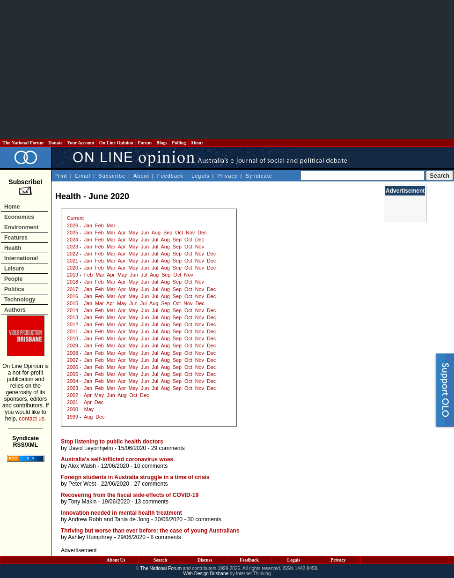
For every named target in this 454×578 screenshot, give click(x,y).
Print (60, 176)
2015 (72, 303)
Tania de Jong (132, 519)
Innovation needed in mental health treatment (121, 513)
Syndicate (259, 176)
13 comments (151, 501)
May (133, 232)
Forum (145, 142)
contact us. (32, 418)
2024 (72, 239)
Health (13, 248)
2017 (72, 289)
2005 (72, 374)
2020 (72, 267)
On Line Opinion (116, 142)
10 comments (151, 466)
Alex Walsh (82, 466)
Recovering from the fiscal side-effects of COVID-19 (129, 495)
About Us (115, 560)
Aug (156, 232)
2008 (72, 353)
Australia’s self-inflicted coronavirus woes (117, 459)
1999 (72, 417)
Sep (167, 232)
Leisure (14, 268)
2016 (72, 296)
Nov (190, 232)
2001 (72, 402)
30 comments (204, 519)
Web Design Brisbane (206, 573)
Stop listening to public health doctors (112, 441)
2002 (72, 395)
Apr (122, 232)
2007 (72, 360)
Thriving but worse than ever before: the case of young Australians (150, 530)
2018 (72, 282)
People (13, 279)
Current (75, 218)
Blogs (161, 142)
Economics (19, 217)
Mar (111, 225)
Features (16, 237)
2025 (72, 232)
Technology (19, 299)
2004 (72, 381)
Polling (179, 142)
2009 (72, 345)
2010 (72, 338)
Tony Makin (82, 501)
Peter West (82, 483)
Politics (14, 289)
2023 (72, 246)
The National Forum (23, 142)
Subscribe (111, 176)
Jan (88, 225)
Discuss (205, 560)
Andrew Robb (85, 519)
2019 (72, 275)
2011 (72, 331)
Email (83, 176)
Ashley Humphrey (90, 537)
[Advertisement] (227, 69)
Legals (200, 176)
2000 (72, 409)
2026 (72, 225)
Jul (155, 239)
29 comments (168, 448)
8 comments (165, 537)
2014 (72, 310)
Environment (21, 227)
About (197, 142)
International (21, 258)
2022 (72, 253)
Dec (202, 232)
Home (12, 206)
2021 (72, 260)
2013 (72, 317)
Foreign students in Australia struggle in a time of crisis (135, 477)
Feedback (170, 176)
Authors (15, 310)
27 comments (151, 483)
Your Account (80, 142)
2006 (72, 367)
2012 (72, 324)
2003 (72, 388)
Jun (145, 232)
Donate (55, 142)
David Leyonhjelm (90, 448)
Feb (99, 225)
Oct (179, 232)
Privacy (227, 176)
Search (160, 560)
